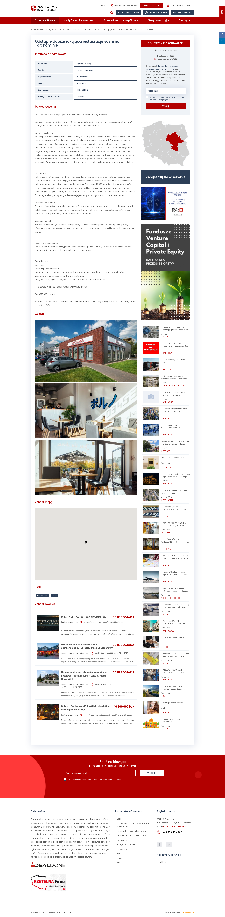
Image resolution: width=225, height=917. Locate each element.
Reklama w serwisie (182, 12)
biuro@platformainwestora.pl (176, 826)
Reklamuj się (165, 862)
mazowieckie (82, 76)
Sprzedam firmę (45, 20)
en (102, 5)
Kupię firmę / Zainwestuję (79, 20)
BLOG (222, 12)
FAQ (119, 853)
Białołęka (81, 83)
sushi (54, 595)
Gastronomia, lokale (86, 70)
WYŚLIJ (151, 772)
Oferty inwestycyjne (158, 20)
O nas (119, 858)
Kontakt (120, 862)
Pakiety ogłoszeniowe (128, 12)
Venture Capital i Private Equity (131, 835)
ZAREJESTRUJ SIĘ (151, 5)
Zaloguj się (122, 849)
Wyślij (165, 106)
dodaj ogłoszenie (156, 12)
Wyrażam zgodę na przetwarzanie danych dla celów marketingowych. (165, 98)
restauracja (42, 595)
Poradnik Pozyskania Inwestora (131, 831)
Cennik (120, 818)
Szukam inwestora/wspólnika (121, 20)
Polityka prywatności (126, 844)
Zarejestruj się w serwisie (165, 177)
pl (105, 5)
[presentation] (86, 788)
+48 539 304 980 (130, 5)
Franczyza (184, 20)
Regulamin (122, 840)
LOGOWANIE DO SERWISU (179, 5)
